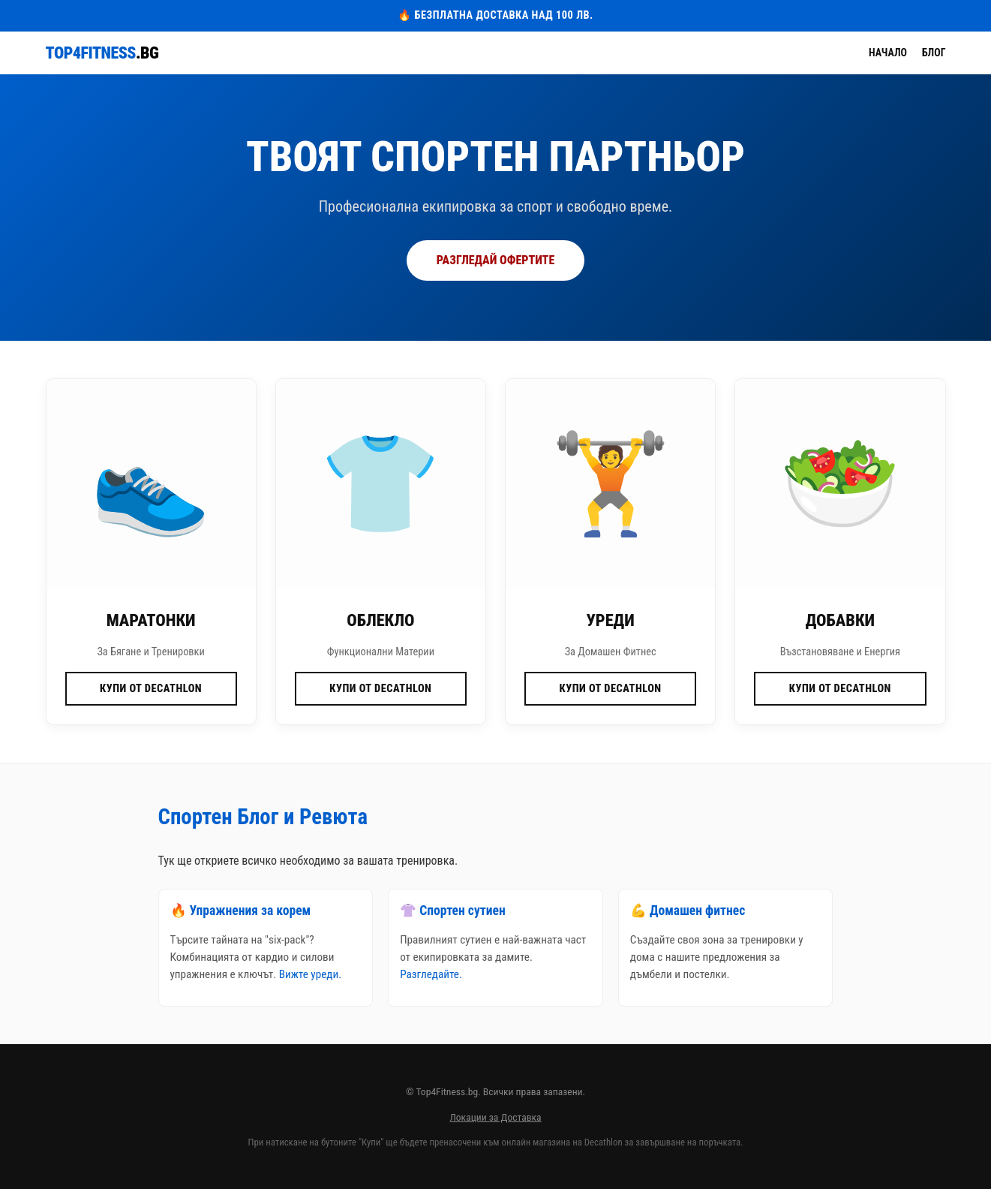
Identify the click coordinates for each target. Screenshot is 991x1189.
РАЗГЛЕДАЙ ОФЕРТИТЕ (495, 260)
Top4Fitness (102, 53)
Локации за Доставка (495, 1117)
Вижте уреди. (310, 974)
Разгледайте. (431, 974)
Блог (934, 53)
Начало (888, 53)
